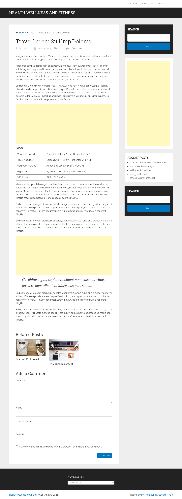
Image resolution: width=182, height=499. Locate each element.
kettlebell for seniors (140, 170)
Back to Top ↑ (165, 494)
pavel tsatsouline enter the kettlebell (149, 162)
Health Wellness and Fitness (42, 13)
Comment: (21, 380)
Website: (20, 434)
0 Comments (77, 48)
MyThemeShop (149, 494)
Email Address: (23, 421)
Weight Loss (164, 4)
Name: (19, 407)
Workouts (148, 4)
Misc (60, 48)
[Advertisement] (64, 124)
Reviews (134, 4)
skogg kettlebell (138, 174)
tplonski (26, 48)
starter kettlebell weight (142, 166)
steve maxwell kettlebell (142, 178)
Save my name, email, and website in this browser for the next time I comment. (60, 446)
